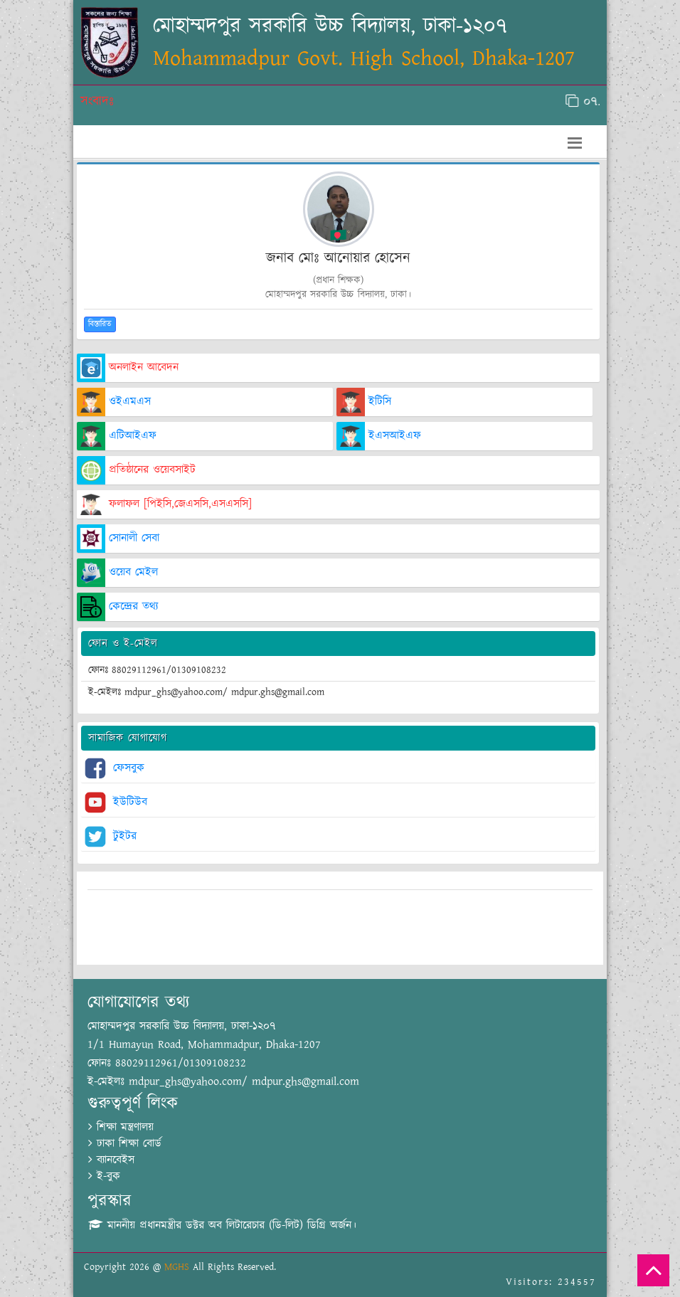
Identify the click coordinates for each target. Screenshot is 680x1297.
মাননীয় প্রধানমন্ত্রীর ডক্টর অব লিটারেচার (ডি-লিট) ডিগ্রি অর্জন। (222, 1225)
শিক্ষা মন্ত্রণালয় (121, 1127)
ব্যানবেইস (111, 1160)
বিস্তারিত (100, 324)
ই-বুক (104, 1176)
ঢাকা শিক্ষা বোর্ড (124, 1143)
